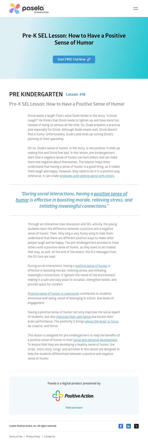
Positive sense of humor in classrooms (53, 294)
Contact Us (49, 436)
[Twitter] (136, 426)
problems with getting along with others (87, 176)
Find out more (74, 407)
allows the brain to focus (101, 321)
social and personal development (95, 340)
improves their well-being (73, 317)
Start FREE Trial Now (74, 59)
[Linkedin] (128, 426)
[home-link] (29, 8)
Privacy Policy (34, 436)
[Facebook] (121, 426)
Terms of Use (17, 436)
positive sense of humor (91, 266)
